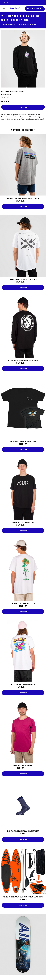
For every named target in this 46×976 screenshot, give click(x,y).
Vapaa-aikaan (14, 91)
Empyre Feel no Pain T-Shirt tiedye (23, 603)
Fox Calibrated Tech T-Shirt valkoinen (23, 279)
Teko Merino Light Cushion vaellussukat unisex (23, 831)
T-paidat (21, 91)
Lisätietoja (23, 107)
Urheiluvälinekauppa (34, 8)
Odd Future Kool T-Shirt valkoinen (23, 684)
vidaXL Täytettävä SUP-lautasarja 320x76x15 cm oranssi (23, 897)
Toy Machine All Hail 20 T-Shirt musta (23, 441)
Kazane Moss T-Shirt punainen (23, 765)
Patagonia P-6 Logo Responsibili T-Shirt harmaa (23, 198)
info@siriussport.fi (6, 2)
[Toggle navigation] (3, 8)
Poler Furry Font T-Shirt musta (23, 522)
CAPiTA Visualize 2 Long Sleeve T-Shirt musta (23, 360)
